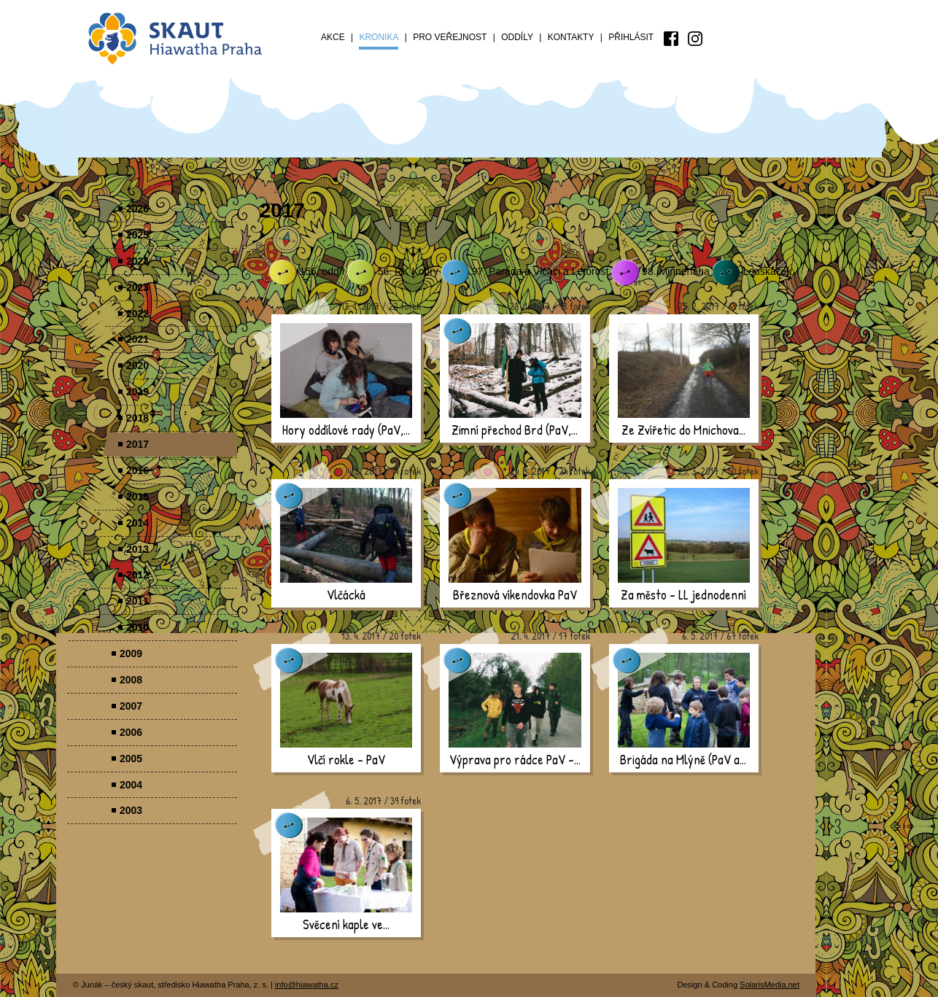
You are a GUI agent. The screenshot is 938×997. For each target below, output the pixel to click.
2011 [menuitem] (137, 601)
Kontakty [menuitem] (571, 37)
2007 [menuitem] (131, 706)
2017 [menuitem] (137, 444)
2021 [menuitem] (137, 339)
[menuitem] (671, 38)
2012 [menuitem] (137, 575)
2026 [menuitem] (137, 208)
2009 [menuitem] (131, 653)
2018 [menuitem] (137, 418)
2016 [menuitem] (137, 470)
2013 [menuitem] (137, 549)
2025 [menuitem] (137, 235)
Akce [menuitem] (333, 37)
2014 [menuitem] (137, 523)
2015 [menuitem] (137, 497)
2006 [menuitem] (131, 732)
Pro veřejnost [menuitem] (450, 37)
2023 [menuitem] (137, 287)
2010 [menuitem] (137, 627)
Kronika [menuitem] (378, 37)
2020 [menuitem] (137, 365)
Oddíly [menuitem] (517, 37)
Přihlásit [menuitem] (631, 37)
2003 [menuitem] (131, 810)
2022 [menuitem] (137, 313)
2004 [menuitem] (131, 785)
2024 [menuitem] (137, 261)
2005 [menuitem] (131, 758)
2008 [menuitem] (131, 680)
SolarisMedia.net (769, 984)
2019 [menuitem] (137, 391)
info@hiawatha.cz (306, 984)
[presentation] (346, 370)
